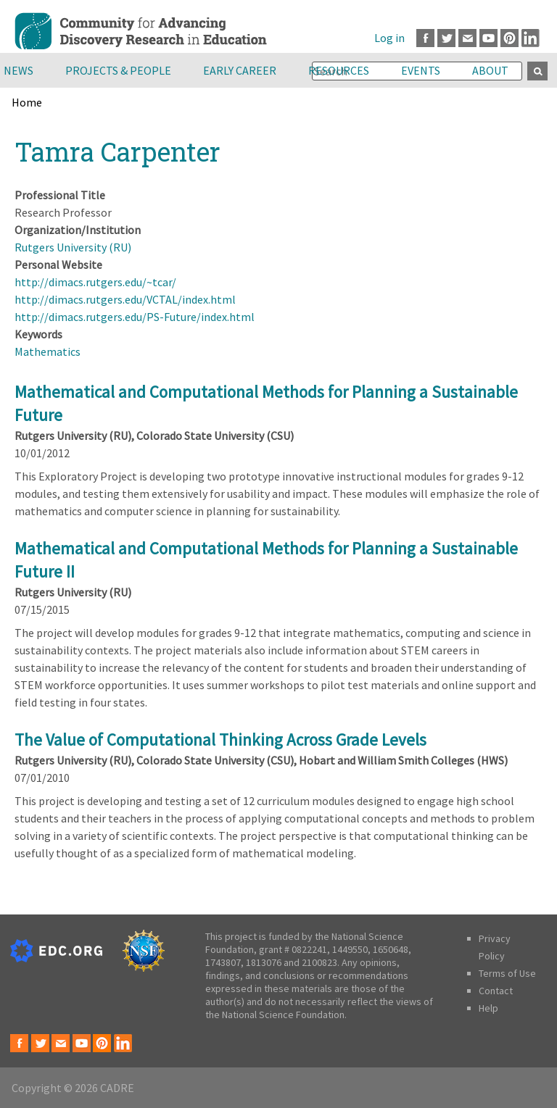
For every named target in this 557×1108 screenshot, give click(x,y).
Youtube (488, 38)
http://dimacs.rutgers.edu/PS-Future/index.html (135, 316)
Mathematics (48, 351)
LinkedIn (530, 38)
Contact (496, 990)
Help (488, 1008)
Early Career (239, 70)
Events (420, 70)
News (18, 70)
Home (27, 102)
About (490, 70)
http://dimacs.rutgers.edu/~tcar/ (95, 282)
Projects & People (118, 70)
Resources (338, 70)
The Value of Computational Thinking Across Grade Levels (220, 739)
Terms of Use (507, 973)
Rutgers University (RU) (73, 247)
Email (467, 38)
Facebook (425, 38)
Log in (389, 37)
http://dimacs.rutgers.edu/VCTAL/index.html (125, 299)
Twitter (446, 38)
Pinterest (509, 38)
